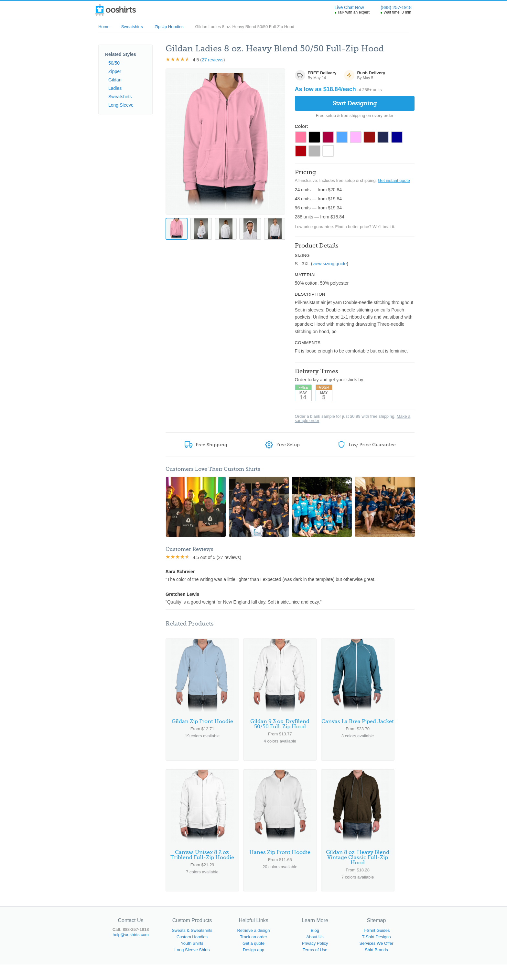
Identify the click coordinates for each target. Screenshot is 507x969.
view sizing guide (329, 266)
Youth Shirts (192, 947)
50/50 (114, 63)
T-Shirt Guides (376, 934)
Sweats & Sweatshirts (192, 934)
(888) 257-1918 (396, 7)
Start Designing (355, 103)
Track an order (253, 941)
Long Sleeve (121, 105)
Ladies (115, 88)
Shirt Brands (376, 954)
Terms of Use (315, 954)
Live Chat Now (349, 7)
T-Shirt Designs (376, 941)
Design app (253, 954)
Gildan (114, 79)
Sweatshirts (132, 26)
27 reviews (212, 59)
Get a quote (253, 947)
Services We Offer (377, 947)
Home (104, 26)
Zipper (114, 71)
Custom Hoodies (192, 941)
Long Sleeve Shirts (192, 954)
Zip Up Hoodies (169, 26)
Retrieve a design (253, 934)
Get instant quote (394, 182)
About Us (314, 941)
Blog (315, 934)
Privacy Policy (315, 947)
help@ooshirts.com (130, 939)
